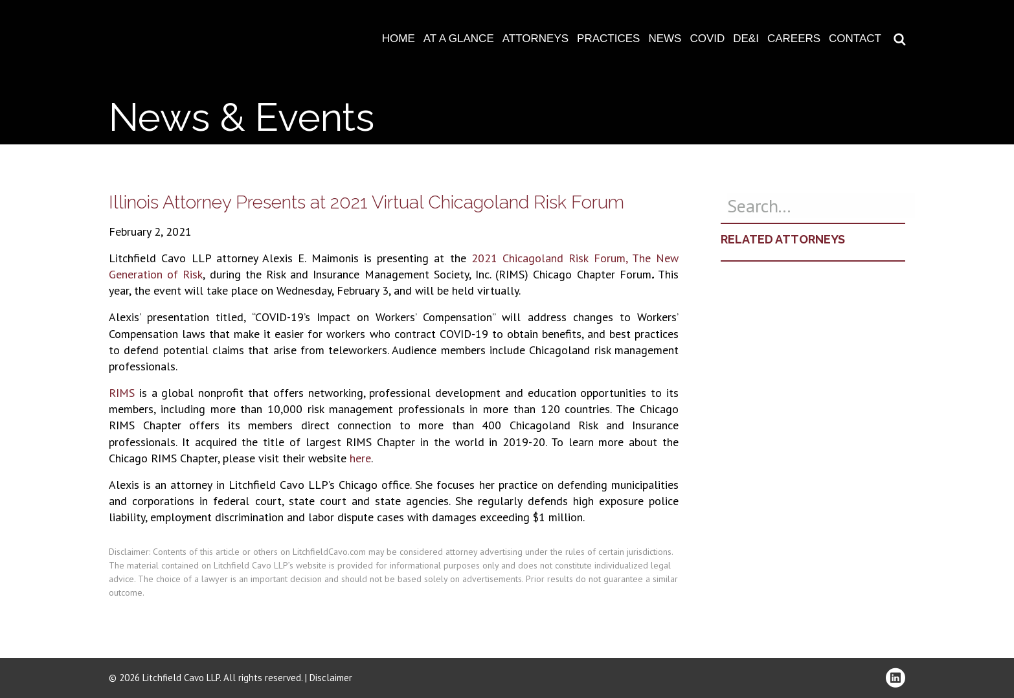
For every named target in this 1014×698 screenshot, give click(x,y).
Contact (855, 38)
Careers (793, 38)
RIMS (122, 392)
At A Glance (458, 38)
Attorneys (535, 38)
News (664, 38)
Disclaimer (331, 677)
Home (398, 38)
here (360, 458)
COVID (707, 38)
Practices (608, 38)
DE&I (746, 38)
